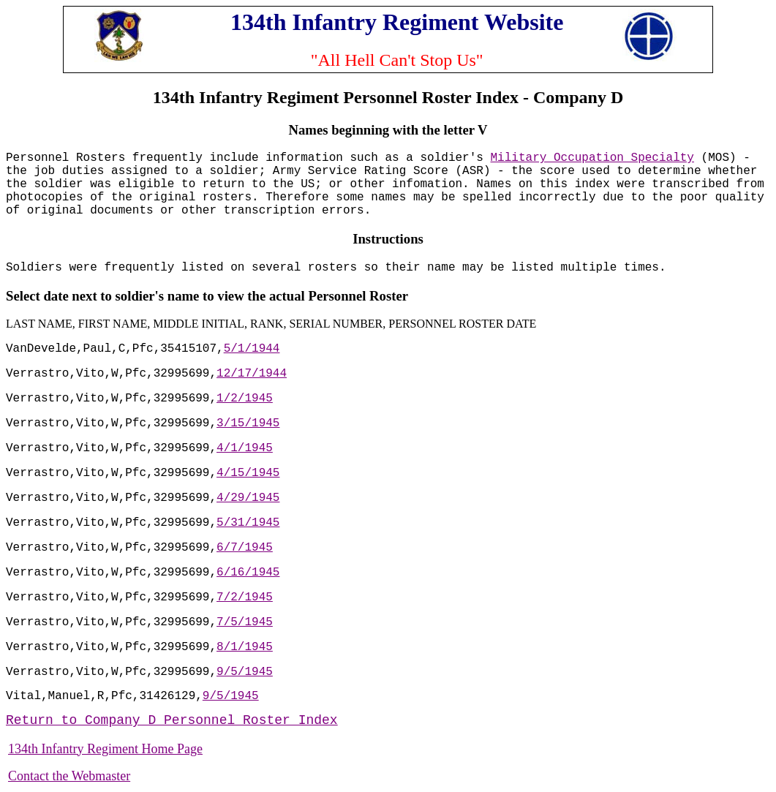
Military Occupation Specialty (592, 158)
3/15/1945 (247, 423)
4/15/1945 (247, 473)
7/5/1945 (244, 622)
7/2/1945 (244, 597)
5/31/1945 (247, 522)
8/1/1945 (244, 647)
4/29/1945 (247, 498)
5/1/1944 (252, 348)
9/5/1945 (244, 672)
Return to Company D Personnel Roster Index (172, 720)
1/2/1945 (244, 398)
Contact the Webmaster (69, 776)
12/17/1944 (251, 373)
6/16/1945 (247, 572)
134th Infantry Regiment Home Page (105, 749)
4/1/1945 (244, 448)
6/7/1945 (244, 547)
